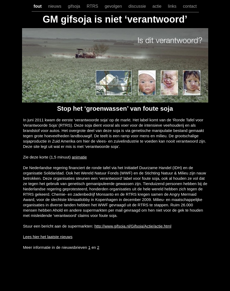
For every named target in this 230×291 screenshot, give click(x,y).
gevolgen (114, 6)
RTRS (93, 6)
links (173, 6)
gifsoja (74, 6)
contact (190, 6)
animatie (79, 157)
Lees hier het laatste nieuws (48, 236)
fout (38, 6)
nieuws (55, 6)
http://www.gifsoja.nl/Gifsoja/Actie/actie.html (132, 226)
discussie (137, 6)
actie (157, 6)
